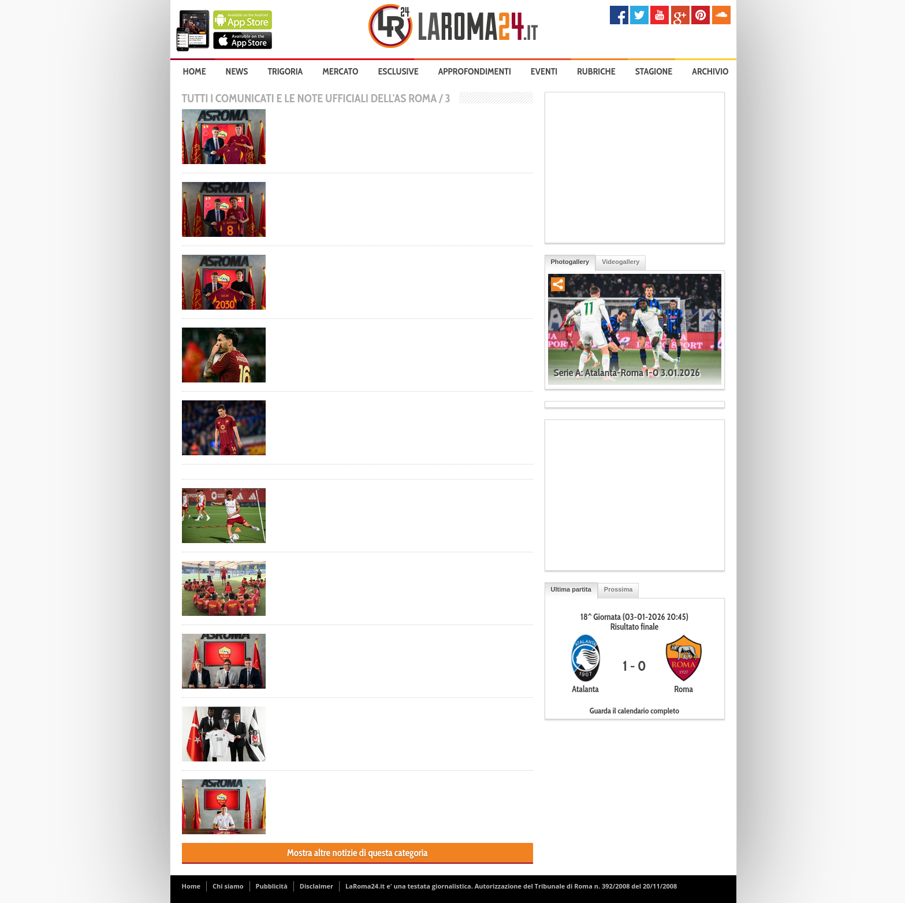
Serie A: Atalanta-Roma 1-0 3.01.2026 (627, 372)
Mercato (340, 71)
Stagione (654, 71)
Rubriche (596, 71)
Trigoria (285, 71)
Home (194, 71)
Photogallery (570, 261)
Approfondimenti (474, 71)
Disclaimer (316, 886)
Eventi (544, 71)
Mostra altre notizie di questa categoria (357, 853)
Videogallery (620, 261)
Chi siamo (228, 886)
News (237, 71)
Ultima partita (571, 589)
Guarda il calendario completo (634, 710)
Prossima (618, 589)
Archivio (710, 71)
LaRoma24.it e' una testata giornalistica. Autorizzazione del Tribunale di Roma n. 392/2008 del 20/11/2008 (511, 886)
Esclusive (398, 71)
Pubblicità (272, 886)
